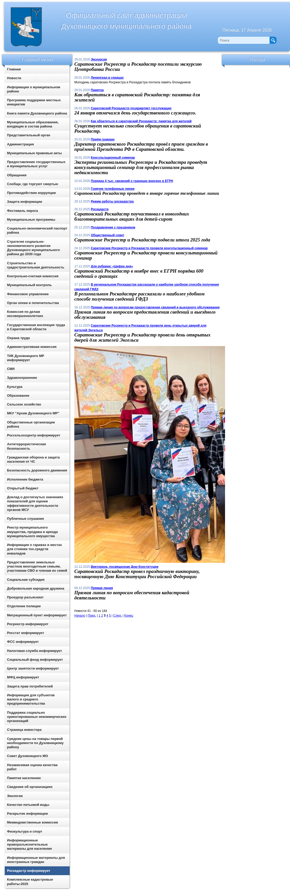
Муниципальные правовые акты (34, 153)
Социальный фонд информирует (35, 660)
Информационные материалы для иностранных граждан (36, 860)
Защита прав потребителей (30, 686)
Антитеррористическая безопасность (26, 446)
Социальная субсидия (25, 580)
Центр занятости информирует (33, 668)
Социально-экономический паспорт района (37, 230)
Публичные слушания (25, 519)
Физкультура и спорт (24, 831)
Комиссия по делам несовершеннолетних (25, 314)
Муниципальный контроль (29, 285)
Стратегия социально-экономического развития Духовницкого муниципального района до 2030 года (33, 248)
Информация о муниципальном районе (33, 89)
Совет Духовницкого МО (27, 756)
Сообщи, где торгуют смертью (32, 184)
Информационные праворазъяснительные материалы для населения (29, 844)
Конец (128, 615)
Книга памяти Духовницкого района (37, 113)
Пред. (92, 615)
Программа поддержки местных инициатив (34, 102)
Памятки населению (24, 778)
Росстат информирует (25, 633)
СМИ (11, 369)
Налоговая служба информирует (34, 651)
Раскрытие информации (27, 813)
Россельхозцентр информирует (33, 435)
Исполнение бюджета (25, 479)
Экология (15, 796)
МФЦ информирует (23, 677)
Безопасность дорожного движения (37, 470)
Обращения (17, 175)
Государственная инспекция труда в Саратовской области (36, 327)
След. (117, 615)
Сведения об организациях (29, 787)
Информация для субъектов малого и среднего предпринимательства (31, 699)
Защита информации (24, 202)
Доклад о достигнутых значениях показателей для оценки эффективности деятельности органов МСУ (35, 503)
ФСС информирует (23, 642)
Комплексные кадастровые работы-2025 (30, 882)
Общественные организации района (31, 424)
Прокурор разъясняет (25, 597)
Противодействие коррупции (31, 193)
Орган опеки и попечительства (33, 303)
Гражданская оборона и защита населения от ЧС (33, 459)
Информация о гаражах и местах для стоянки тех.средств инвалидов (34, 549)
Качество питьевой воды (28, 805)
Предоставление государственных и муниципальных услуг (36, 164)
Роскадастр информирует (28, 871)
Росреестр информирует (27, 624)
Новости (14, 78)
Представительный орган (28, 135)
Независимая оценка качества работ (32, 767)
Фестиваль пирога (22, 211)
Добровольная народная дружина (35, 588)
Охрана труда (18, 338)
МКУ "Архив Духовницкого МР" (33, 413)
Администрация (20, 144)
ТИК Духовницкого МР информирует (25, 358)
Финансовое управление (28, 294)
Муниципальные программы (31, 219)
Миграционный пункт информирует (37, 615)
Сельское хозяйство (24, 404)
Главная (14, 69)
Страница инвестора (24, 730)
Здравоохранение (22, 378)
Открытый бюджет (22, 488)
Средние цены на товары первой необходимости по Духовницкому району (35, 743)
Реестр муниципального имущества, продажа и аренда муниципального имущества (32, 531)
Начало (79, 615)
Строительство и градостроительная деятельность (35, 265)
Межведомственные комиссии (32, 822)
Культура (14, 387)
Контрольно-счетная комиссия (32, 276)
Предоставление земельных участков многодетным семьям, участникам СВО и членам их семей (37, 566)
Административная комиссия (31, 347)
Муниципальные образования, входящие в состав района (33, 124)
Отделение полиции (24, 606)
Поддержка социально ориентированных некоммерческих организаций (37, 717)
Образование (18, 395)
